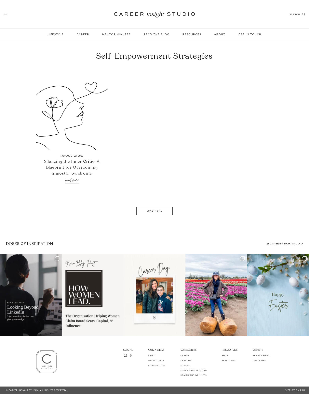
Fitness (185, 365)
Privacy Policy (262, 355)
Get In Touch (249, 34)
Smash (300, 390)
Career (83, 34)
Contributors (156, 365)
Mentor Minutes (116, 34)
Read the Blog (156, 34)
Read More (72, 180)
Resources (191, 34)
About (219, 34)
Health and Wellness (194, 375)
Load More (154, 210)
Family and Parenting (194, 370)
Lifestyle (56, 34)
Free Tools (229, 360)
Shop (225, 355)
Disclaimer (259, 360)
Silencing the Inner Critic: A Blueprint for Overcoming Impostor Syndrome (72, 167)
